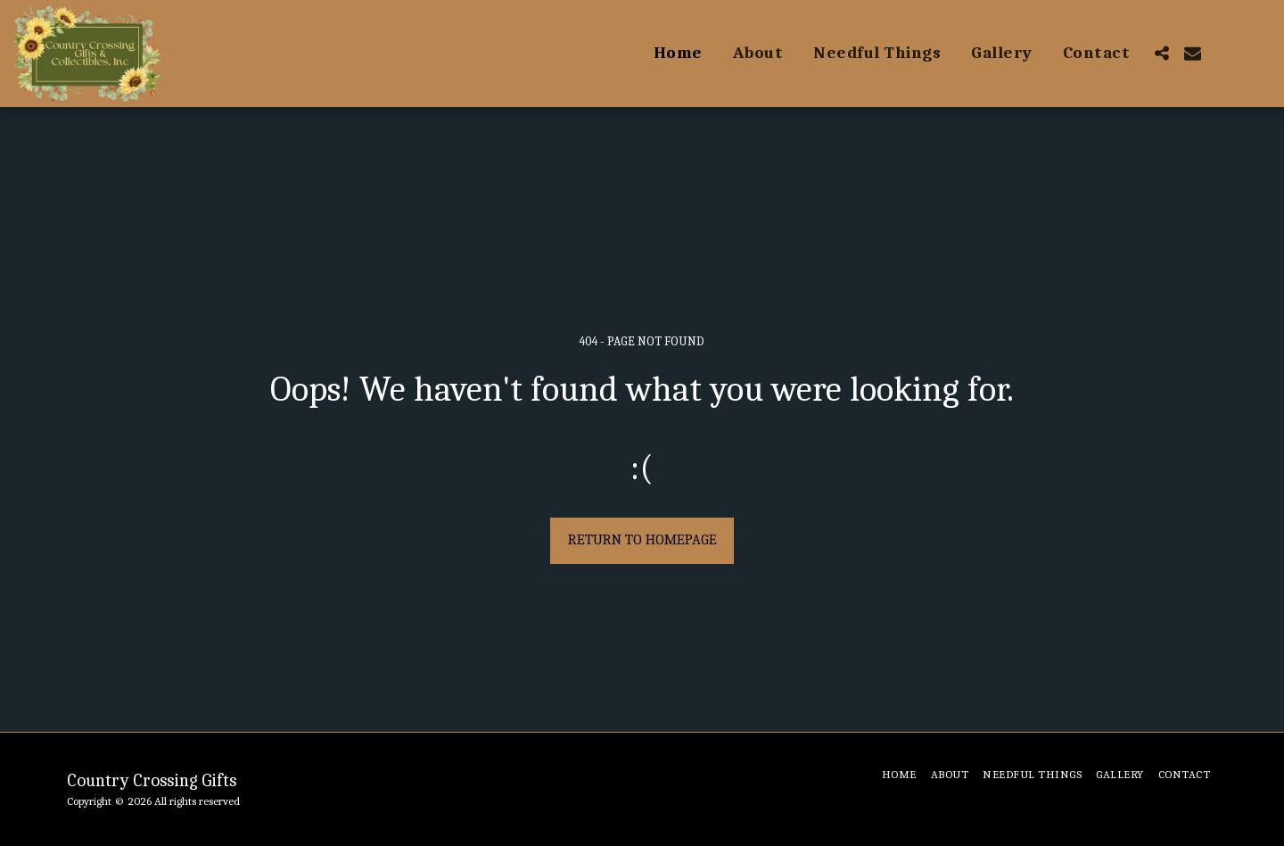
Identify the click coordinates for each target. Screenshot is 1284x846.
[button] (1161, 53)
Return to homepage (642, 539)
